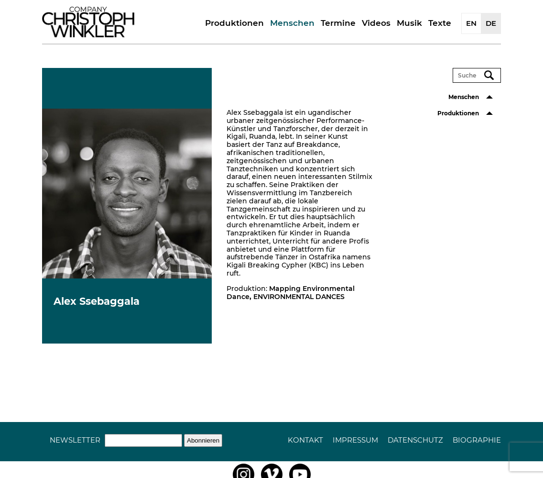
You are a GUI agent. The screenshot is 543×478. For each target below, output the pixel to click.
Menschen (292, 23)
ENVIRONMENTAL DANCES (299, 296)
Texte (439, 23)
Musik (409, 23)
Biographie (477, 440)
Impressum (355, 440)
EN (471, 23)
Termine (338, 23)
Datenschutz (415, 440)
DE (491, 23)
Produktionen (234, 23)
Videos (376, 23)
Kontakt (305, 440)
